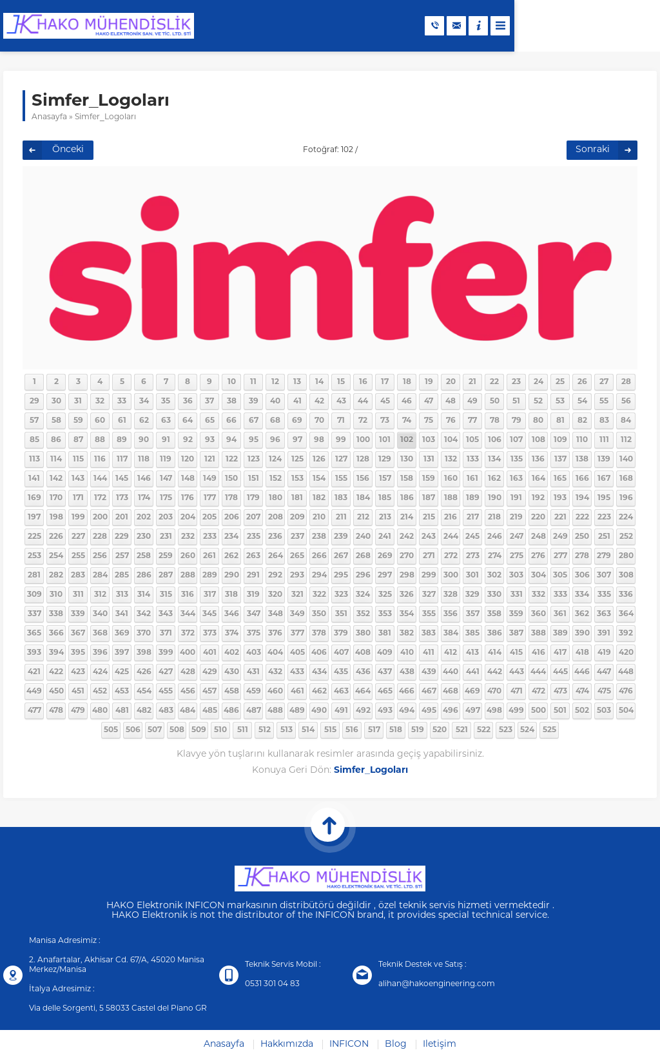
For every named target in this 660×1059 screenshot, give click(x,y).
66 (231, 421)
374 (231, 633)
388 (538, 633)
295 (341, 575)
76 (451, 421)
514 (308, 730)
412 (450, 653)
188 (451, 498)
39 (253, 401)
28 (626, 382)
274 (494, 556)
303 (516, 575)
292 (275, 575)
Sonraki (593, 150)
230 (144, 537)
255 (78, 556)
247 (516, 537)
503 (604, 711)
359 (516, 614)
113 (34, 459)
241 (384, 537)
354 (407, 614)
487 (253, 711)
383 (429, 633)
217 (473, 517)
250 (582, 537)
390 (582, 633)
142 (56, 479)
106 (494, 440)
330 (494, 595)
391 (603, 633)
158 (406, 479)
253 (34, 556)
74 (406, 421)
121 (209, 459)
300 (450, 575)
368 (100, 633)
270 (407, 556)
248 (538, 537)
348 (275, 614)
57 (34, 421)
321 (297, 595)
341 (121, 614)
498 (494, 711)
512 (264, 730)
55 (603, 401)
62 (144, 421)
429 (209, 672)
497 (472, 711)
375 (253, 633)
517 (374, 730)
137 (560, 459)
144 (100, 479)
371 (166, 633)
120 (187, 459)
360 (538, 614)
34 (144, 401)
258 (144, 556)
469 (472, 691)
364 (626, 614)
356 (450, 614)
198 (56, 517)
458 (231, 691)
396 (100, 653)
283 (78, 575)
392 (626, 633)
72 (362, 421)
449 (34, 691)
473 (560, 691)
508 (177, 730)
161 (472, 479)
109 (560, 440)
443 (516, 672)
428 (187, 672)
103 (428, 440)
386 (494, 633)
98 (319, 440)
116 (100, 459)
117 (122, 459)
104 (451, 440)
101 (385, 440)
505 (111, 730)
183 (341, 498)
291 (253, 575)
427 (166, 672)
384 (450, 633)
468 (450, 691)
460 (275, 691)
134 (494, 459)
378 (319, 633)
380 (363, 633)
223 (604, 517)
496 (450, 711)
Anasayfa (49, 117)
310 (56, 595)
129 (384, 459)
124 (275, 459)
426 (144, 672)
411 (428, 653)
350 (319, 614)
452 (100, 691)
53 (560, 401)
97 (297, 440)
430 (231, 672)
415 (516, 653)
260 (187, 556)
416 (538, 653)
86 (56, 440)
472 (538, 691)
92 (188, 440)
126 (319, 459)
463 (341, 691)
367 (78, 633)
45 (385, 401)
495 (429, 711)
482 (144, 711)
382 (407, 633)
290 (231, 575)
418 (582, 653)
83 (604, 421)
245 (472, 537)
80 (538, 421)
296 (363, 575)
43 (341, 401)
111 (604, 440)
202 (144, 517)
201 (121, 517)
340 (100, 614)
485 (209, 711)
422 (56, 672)
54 (582, 401)
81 (560, 421)
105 (472, 440)
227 (78, 537)
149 (210, 479)
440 (450, 672)
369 (122, 633)
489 (297, 711)
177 (210, 498)
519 (417, 730)
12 (275, 382)
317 (210, 595)
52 (538, 401)
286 (144, 575)
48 (450, 401)
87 (78, 440)
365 (34, 633)
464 (363, 691)
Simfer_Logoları (105, 117)
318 (231, 595)
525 (549, 730)
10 (232, 382)
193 (560, 498)
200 (100, 517)
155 (341, 479)
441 (473, 672)
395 (78, 653)
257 (122, 556)
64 (187, 421)
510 (220, 730)
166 (582, 479)
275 (516, 556)
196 (626, 498)
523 (505, 730)
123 (254, 459)
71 (341, 421)
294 (319, 575)
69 (297, 421)
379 (341, 633)
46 (407, 401)
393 (34, 653)
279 (604, 556)
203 (166, 517)
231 (166, 537)
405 (297, 653)
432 (275, 672)
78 (495, 421)
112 (626, 440)
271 (429, 556)
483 (166, 711)
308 (626, 575)
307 (604, 575)
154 (319, 479)
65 (210, 421)
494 (406, 711)
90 (144, 440)
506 (133, 730)
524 (527, 730)
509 (198, 730)
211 (341, 517)
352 (363, 614)
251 (604, 537)
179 (253, 498)
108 (538, 440)
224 (626, 517)
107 (516, 440)
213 (385, 517)
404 (275, 653)
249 (560, 537)
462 (319, 691)
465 (385, 691)
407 (341, 653)
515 (330, 730)
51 (516, 401)
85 (34, 440)
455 (166, 691)
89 (122, 440)
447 (604, 672)
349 (297, 614)
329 (472, 595)
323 (341, 595)
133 (473, 459)
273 (473, 556)
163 (516, 479)
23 (516, 382)
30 (56, 401)
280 (626, 556)
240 (363, 537)
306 (582, 575)
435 (341, 672)
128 (362, 459)
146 (144, 479)
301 (472, 575)
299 (429, 575)
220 (538, 517)
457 (209, 691)
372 (188, 633)
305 (560, 575)
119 (165, 459)
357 (473, 614)
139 (603, 459)
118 (144, 459)
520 (439, 730)
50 (495, 401)
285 (122, 575)
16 (363, 382)
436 (363, 672)
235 (253, 537)
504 (626, 711)
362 (582, 614)
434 (319, 672)
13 (297, 382)
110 (582, 440)
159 (428, 479)
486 (231, 711)
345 (209, 614)
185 (384, 498)
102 (406, 440)
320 (275, 595)
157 (385, 479)
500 (538, 711)
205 (209, 517)
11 (253, 382)
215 (429, 517)
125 (297, 459)
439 (429, 672)
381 (384, 633)
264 (275, 556)
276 (538, 556)
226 (56, 537)
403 (253, 653)
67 (253, 421)
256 (100, 556)
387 (516, 633)
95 (253, 440)
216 (450, 517)
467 (429, 691)
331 (516, 595)
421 (34, 672)
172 (100, 498)
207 (253, 517)
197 (34, 517)
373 (210, 633)
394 (56, 653)
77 (472, 421)
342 (144, 614)
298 (407, 575)
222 (582, 517)
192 (538, 498)
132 (451, 459)
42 (319, 401)
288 (187, 575)
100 (363, 440)
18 (407, 382)
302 (494, 575)
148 (188, 479)
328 (450, 595)
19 (429, 382)
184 (363, 498)
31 (78, 401)
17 (385, 382)
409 (385, 653)
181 (297, 498)
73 (384, 421)
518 (395, 730)
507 (155, 730)
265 (297, 556)
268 (363, 556)
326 (407, 595)
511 (242, 730)
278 (582, 556)
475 (604, 691)
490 (319, 711)
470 (494, 691)
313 (122, 595)
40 (275, 401)
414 (494, 653)
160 (451, 479)
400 (187, 653)
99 (341, 440)
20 (451, 382)
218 (494, 517)
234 (231, 537)
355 (429, 614)
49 (472, 401)
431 (253, 672)
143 (78, 479)
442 (494, 672)
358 (494, 614)
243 (429, 537)
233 (210, 537)
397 (122, 653)
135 (516, 459)
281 (34, 575)
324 (363, 595)
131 (428, 459)
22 (494, 382)
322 (319, 595)
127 (341, 459)
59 (78, 421)
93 (210, 440)
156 (362, 479)
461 (297, 691)
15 (341, 382)
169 (34, 498)
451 (78, 691)
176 (187, 498)
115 (78, 459)
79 (516, 421)
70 (319, 421)
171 (78, 498)
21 (472, 382)
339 (78, 614)
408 (363, 653)
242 (407, 537)
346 (231, 614)
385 (472, 633)
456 (187, 691)
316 (187, 595)
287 (166, 575)
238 (319, 537)
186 (407, 498)
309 (34, 595)
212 (363, 517)
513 (286, 730)
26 (582, 382)
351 (341, 614)
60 (100, 421)
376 (275, 633)
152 (275, 479)
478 (56, 711)
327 (429, 595)
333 (560, 595)
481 (122, 711)
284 (100, 575)
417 (560, 653)
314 (143, 595)
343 (166, 614)
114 (56, 459)
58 (56, 421)
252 (626, 537)
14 (319, 382)
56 (626, 401)
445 (560, 672)
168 (626, 479)
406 (319, 653)
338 (56, 614)
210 (319, 517)
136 (538, 459)
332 (538, 595)
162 (494, 479)
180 (275, 498)
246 (494, 537)
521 (462, 730)
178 (231, 498)
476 (626, 691)
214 (406, 517)
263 (253, 556)
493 (385, 711)
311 (78, 595)
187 (428, 498)
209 (297, 517)
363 (604, 614)
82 (582, 421)
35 (165, 401)
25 (560, 382)
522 (483, 730)
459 (253, 691)
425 (122, 672)
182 (319, 498)
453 (122, 691)
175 (166, 498)
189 (473, 498)
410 (407, 653)
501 (560, 711)
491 (341, 711)
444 (538, 672)
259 (166, 556)
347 (253, 614)
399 (166, 653)
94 (231, 440)
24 (538, 382)
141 (34, 479)
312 (100, 595)
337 (34, 614)
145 (121, 479)
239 (341, 537)
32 (99, 401)
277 (560, 556)
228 (100, 537)
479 (78, 711)
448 (626, 672)
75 (428, 421)
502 (582, 711)
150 (231, 479)
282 (56, 575)
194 (582, 498)
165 (560, 479)
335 (604, 595)
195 (603, 498)
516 (351, 730)
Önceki (68, 150)
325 (385, 595)
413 (472, 653)
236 (275, 537)
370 (144, 633)
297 (385, 575)
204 (187, 517)
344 (187, 614)
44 (363, 401)
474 (582, 691)
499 (516, 711)
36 (188, 401)
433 (297, 672)
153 (297, 479)
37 (209, 401)
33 (121, 401)
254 (56, 556)
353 (385, 614)
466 (406, 691)
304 (538, 575)
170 (56, 498)
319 (253, 595)
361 (560, 614)
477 (34, 711)
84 (626, 421)
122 (232, 459)
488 (275, 711)
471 (516, 691)
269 (385, 556)
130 (406, 459)
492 (363, 711)
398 (144, 653)
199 (78, 517)
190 (494, 498)
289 (209, 575)
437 (385, 672)
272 (451, 556)
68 (275, 421)
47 (428, 401)
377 (297, 633)
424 (100, 672)
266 (319, 556)
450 (56, 691)
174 (144, 498)
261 (209, 556)
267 (341, 556)
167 (603, 479)
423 (78, 672)
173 (122, 498)
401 (210, 653)
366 (56, 633)
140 (626, 459)
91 (166, 440)
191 (516, 498)
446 (582, 672)
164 (538, 479)
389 (560, 633)
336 (626, 595)
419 (604, 653)
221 (560, 517)
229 (122, 537)
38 (232, 401)
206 (231, 517)
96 (275, 440)
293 (297, 575)
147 (166, 479)
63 (166, 421)
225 (34, 537)
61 (122, 421)
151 (253, 479)
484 (187, 711)
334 (582, 595)
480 (100, 711)
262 (231, 556)
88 (100, 440)
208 (275, 517)
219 (516, 517)
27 (603, 382)
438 (407, 672)
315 (166, 595)
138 (582, 459)
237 (297, 537)
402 (231, 653)
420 (626, 653)
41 (297, 401)
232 (188, 537)
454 (144, 691)
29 (34, 401)
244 (450, 537)
